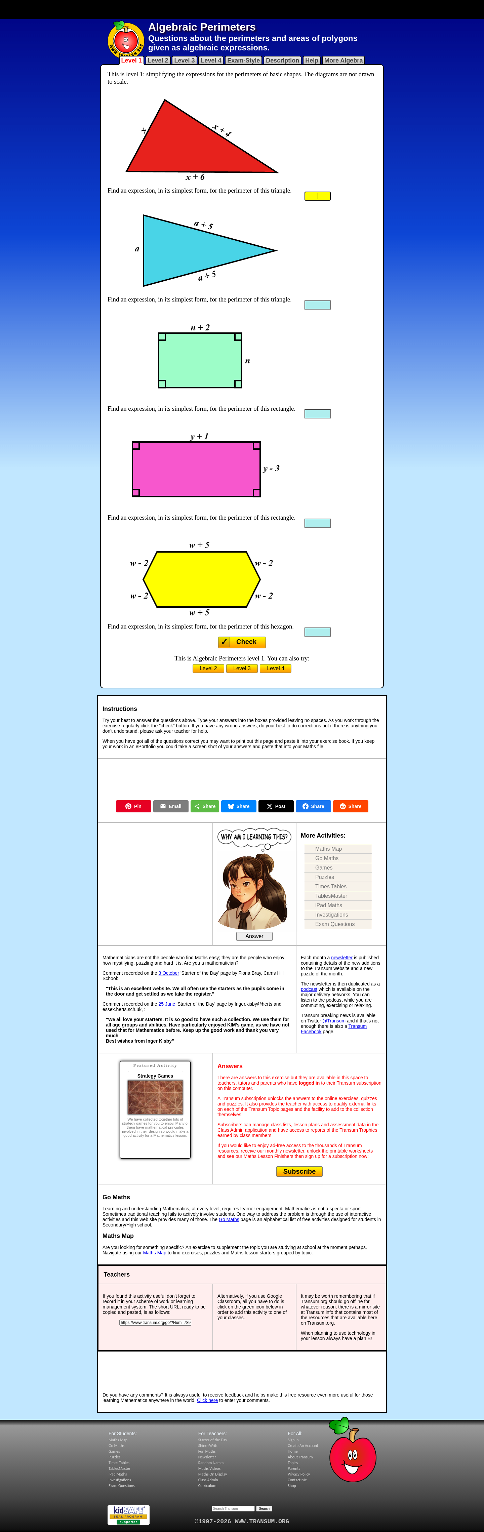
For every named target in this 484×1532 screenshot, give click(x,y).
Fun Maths (207, 1451)
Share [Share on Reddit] (351, 806)
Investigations (331, 915)
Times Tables (331, 886)
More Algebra (343, 60)
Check (246, 641)
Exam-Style (243, 60)
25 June (167, 1004)
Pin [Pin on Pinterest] (133, 806)
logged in (309, 1083)
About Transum (300, 1457)
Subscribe (299, 1171)
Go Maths (326, 858)
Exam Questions (335, 924)
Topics (293, 1462)
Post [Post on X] (276, 806)
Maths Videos (209, 1468)
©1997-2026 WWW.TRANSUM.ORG (242, 1521)
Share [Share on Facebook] (313, 806)
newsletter (342, 957)
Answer (254, 936)
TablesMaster (331, 896)
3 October (169, 973)
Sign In (293, 1440)
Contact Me (297, 1480)
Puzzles (324, 877)
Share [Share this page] (205, 806)
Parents (294, 1468)
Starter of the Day (212, 1440)
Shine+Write (208, 1445)
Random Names (211, 1462)
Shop (292, 1485)
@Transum (334, 1020)
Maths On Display (212, 1474)
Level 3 (184, 60)
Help (311, 60)
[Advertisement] (242, 9)
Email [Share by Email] (170, 806)
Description (282, 60)
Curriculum (207, 1485)
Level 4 (211, 60)
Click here (207, 1400)
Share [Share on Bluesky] (239, 806)
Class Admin (208, 1480)
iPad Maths (328, 905)
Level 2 (158, 60)
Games (324, 868)
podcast (309, 989)
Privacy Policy (299, 1474)
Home (292, 1451)
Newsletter (207, 1457)
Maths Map (328, 849)
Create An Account (303, 1445)
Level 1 (131, 60)
